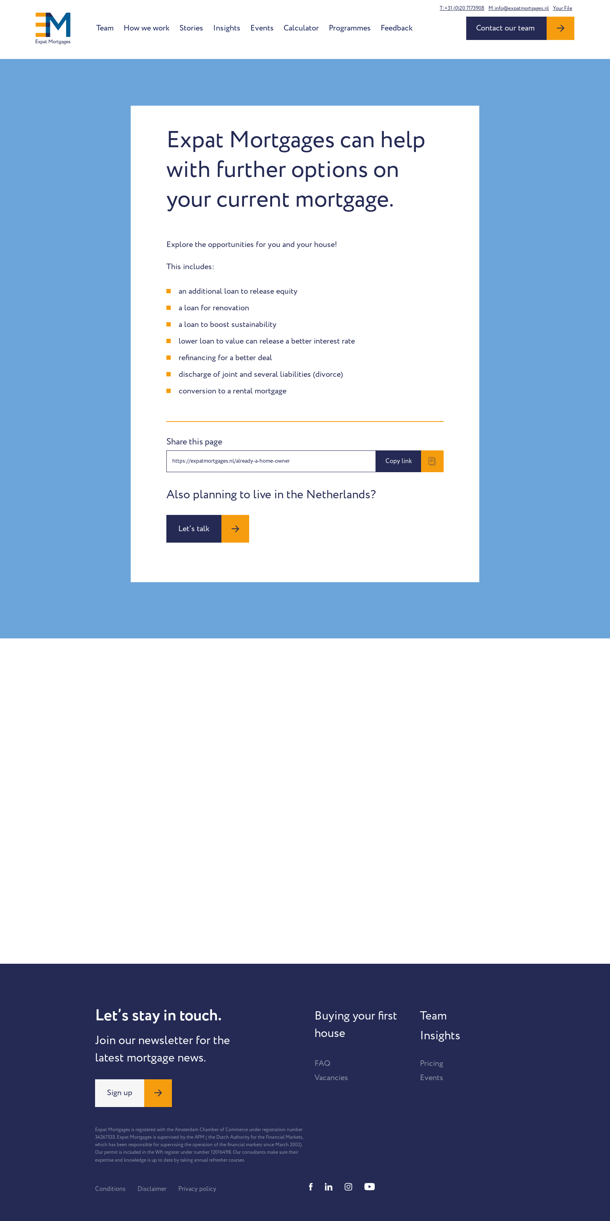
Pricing (431, 1063)
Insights (226, 28)
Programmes (350, 28)
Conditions (110, 1189)
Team (105, 28)
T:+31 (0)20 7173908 (462, 8)
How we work (147, 28)
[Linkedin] (329, 1187)
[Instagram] (349, 1187)
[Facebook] (311, 1187)
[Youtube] (369, 1187)
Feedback (397, 28)
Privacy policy (197, 1189)
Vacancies (331, 1077)
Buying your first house (356, 1025)
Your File (562, 8)
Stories (191, 28)
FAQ (322, 1063)
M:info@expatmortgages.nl (518, 8)
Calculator (301, 28)
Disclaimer (151, 1189)
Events (262, 28)
